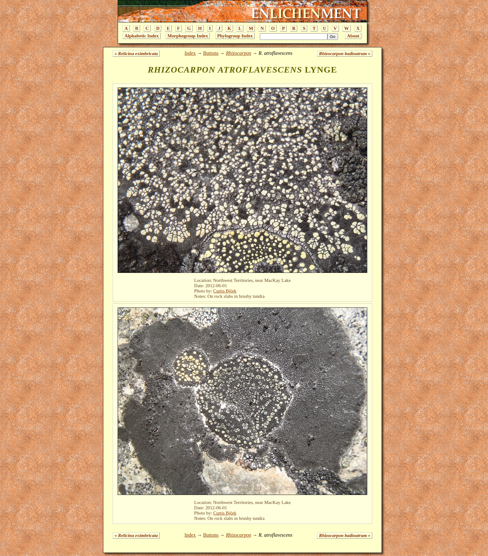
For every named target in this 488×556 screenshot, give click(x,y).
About (353, 35)
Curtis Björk (224, 290)
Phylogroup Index (235, 35)
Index (190, 53)
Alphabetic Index (141, 35)
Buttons (210, 53)
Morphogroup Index (187, 35)
